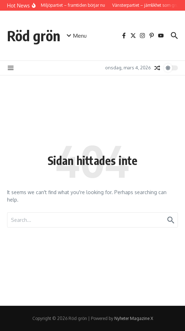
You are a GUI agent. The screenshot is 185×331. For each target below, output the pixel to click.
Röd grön (33, 35)
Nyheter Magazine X (133, 318)
